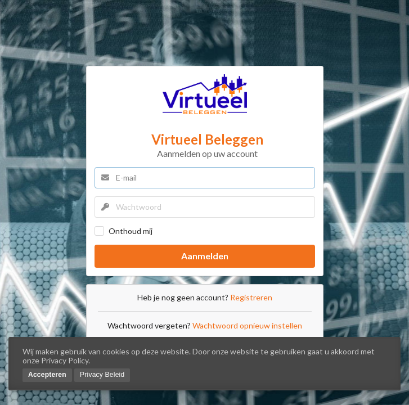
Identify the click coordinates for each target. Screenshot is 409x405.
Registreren (251, 297)
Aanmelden (204, 255)
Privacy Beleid (102, 375)
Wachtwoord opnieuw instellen (247, 325)
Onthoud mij (130, 231)
